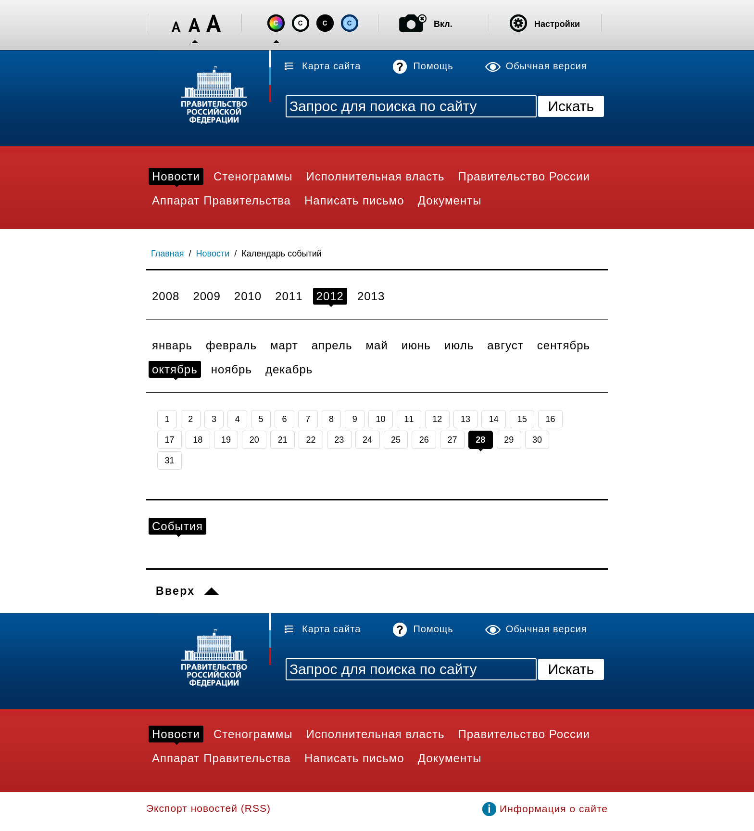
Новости (213, 253)
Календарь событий (281, 253)
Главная (167, 253)
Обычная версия (546, 66)
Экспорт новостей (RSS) (208, 808)
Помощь (433, 66)
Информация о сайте (554, 808)
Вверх (175, 591)
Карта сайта (331, 66)
